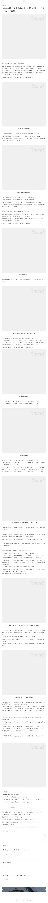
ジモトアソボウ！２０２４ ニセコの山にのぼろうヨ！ (15, 875)
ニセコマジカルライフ (7, 862)
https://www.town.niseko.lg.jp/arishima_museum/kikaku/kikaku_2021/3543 (19, 827)
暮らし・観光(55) (5, 831)
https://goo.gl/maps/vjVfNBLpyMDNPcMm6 (29, 822)
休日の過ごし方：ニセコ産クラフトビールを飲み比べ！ (15, 850)
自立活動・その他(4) (11, 831)
